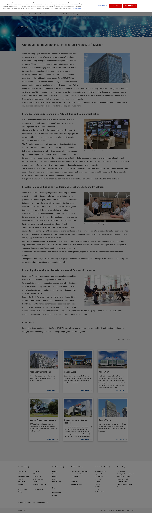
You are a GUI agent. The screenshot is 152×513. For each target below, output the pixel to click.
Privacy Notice (77, 8)
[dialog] (76, 6)
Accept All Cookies (130, 5)
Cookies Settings (102, 5)
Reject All (115, 5)
